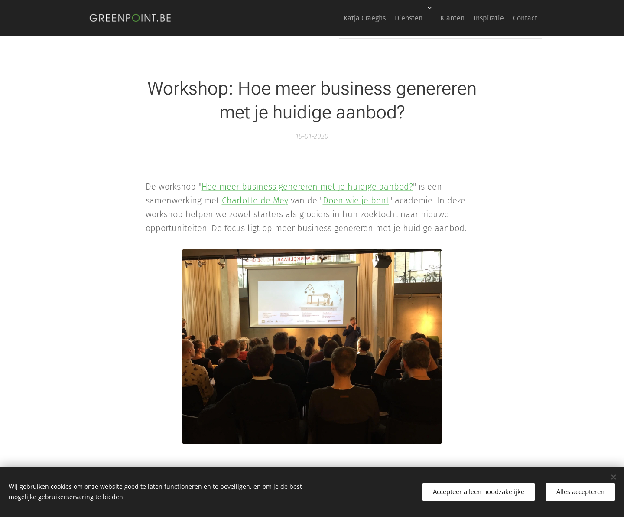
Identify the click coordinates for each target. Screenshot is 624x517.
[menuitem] (338, 18)
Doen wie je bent (356, 200)
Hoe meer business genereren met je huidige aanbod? (307, 186)
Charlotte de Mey (255, 200)
